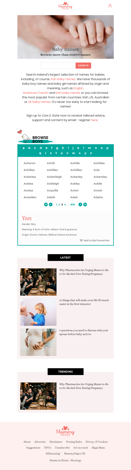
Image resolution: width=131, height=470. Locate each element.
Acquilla (52, 190)
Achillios (76, 170)
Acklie (98, 183)
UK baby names (39, 102)
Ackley (75, 183)
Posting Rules (74, 441)
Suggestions (33, 447)
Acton (74, 190)
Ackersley (100, 177)
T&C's (47, 447)
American (30, 93)
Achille (75, 163)
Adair (74, 197)
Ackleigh (53, 183)
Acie (97, 170)
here (94, 120)
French (43, 93)
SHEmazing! (53, 453)
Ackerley (76, 177)
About (27, 441)
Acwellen (30, 197)
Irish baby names (63, 79)
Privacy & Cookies (97, 441)
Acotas (28, 190)
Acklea (28, 183)
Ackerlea (30, 177)
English (78, 88)
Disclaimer (56, 441)
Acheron (30, 163)
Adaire (98, 197)
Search (83, 65)
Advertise (40, 441)
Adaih (51, 197)
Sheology (76, 460)
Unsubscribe (62, 447)
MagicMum (98, 447)
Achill (51, 163)
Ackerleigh (54, 177)
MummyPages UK (74, 453)
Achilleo (29, 170)
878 (73, 204)
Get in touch (81, 447)
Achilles (52, 170)
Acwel (98, 190)
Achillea (99, 163)
